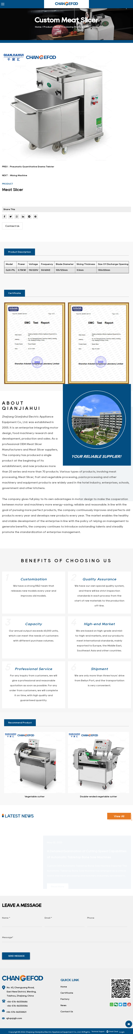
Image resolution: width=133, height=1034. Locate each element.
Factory (65, 999)
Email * (48, 918)
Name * (6, 918)
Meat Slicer (25, 477)
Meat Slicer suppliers (43, 449)
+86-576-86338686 (17, 1002)
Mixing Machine (18, 175)
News (63, 1005)
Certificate (67, 993)
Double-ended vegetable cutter (98, 796)
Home (38, 27)
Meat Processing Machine (69, 27)
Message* (7, 937)
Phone (90, 918)
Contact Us (12, 226)
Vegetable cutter (35, 796)
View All (119, 816)
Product (48, 27)
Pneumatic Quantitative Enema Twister (32, 167)
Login (121, 1032)
